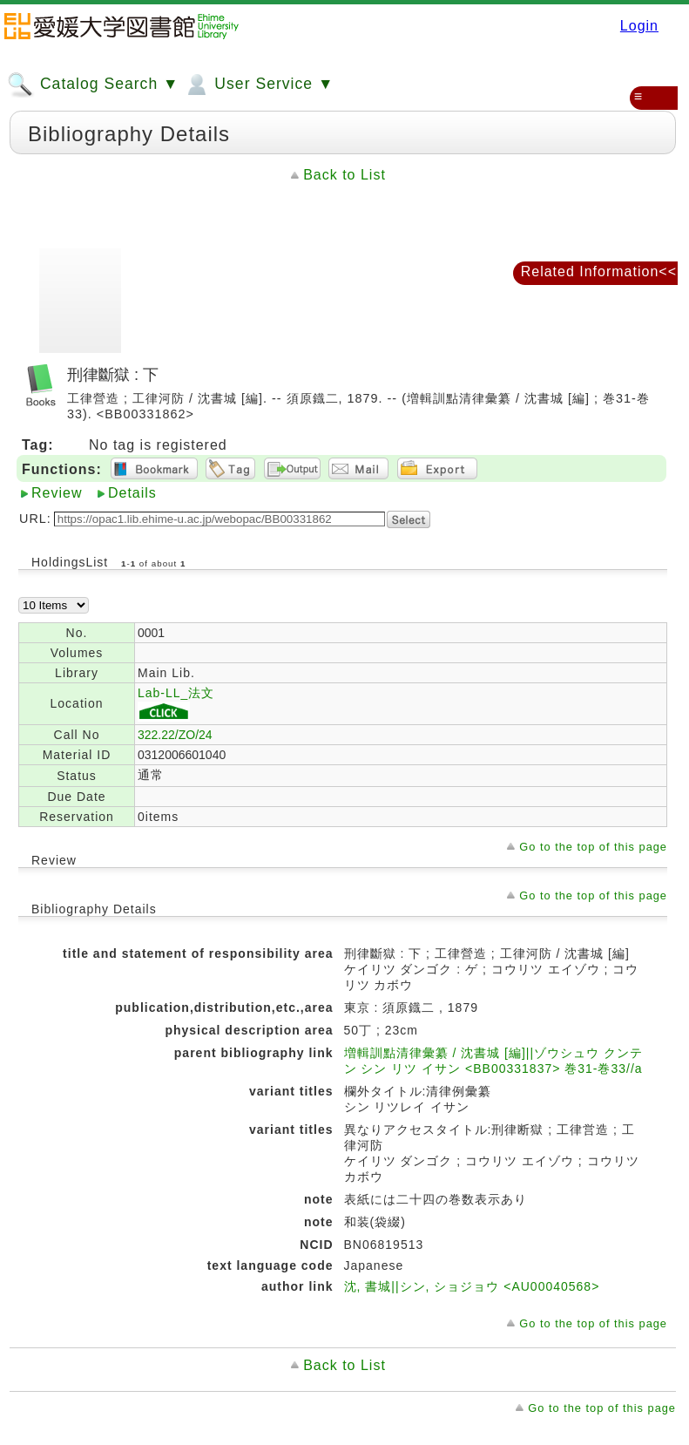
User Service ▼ (258, 84)
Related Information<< (599, 271)
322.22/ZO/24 (175, 735)
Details (132, 492)
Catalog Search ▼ (93, 84)
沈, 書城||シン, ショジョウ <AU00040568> (472, 1286)
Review (56, 492)
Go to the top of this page (593, 846)
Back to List (344, 174)
